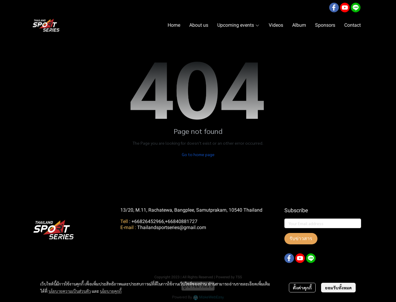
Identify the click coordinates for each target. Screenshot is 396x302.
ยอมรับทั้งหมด (338, 287)
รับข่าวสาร (300, 238)
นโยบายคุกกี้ (111, 291)
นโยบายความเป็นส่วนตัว (69, 291)
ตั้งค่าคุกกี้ (302, 287)
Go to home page (198, 154)
